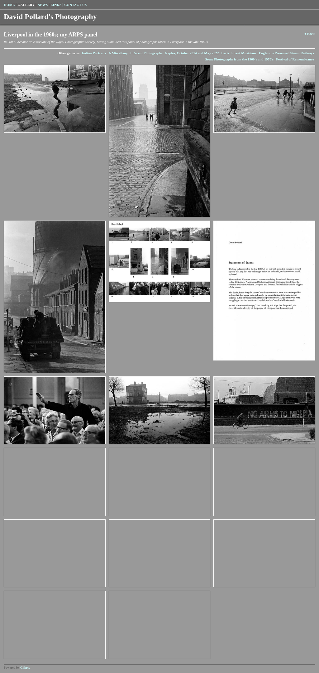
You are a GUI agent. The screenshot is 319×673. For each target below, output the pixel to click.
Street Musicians (243, 53)
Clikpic (25, 667)
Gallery (26, 5)
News (42, 5)
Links (55, 5)
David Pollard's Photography (50, 16)
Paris (225, 53)
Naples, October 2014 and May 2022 (192, 53)
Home (9, 5)
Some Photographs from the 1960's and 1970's (239, 59)
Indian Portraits (94, 53)
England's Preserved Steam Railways (286, 53)
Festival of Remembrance (295, 59)
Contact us (75, 5)
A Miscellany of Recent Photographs (135, 53)
